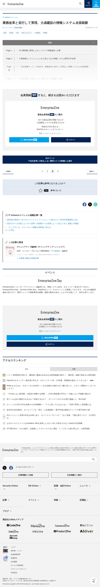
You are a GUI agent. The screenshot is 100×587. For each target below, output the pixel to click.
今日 (26, 369)
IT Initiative (55, 251)
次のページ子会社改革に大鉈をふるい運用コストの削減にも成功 (50, 159)
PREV (7, 171)
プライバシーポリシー (18, 569)
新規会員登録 (28, 139)
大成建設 (37, 33)
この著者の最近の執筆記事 (28, 258)
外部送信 (14, 573)
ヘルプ (13, 547)
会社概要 (14, 562)
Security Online (10, 487)
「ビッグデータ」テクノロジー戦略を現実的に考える (29, 227)
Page (9, 50)
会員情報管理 (15, 554)
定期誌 (84, 500)
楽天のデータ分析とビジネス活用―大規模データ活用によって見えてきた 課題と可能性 (43, 223)
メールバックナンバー (50, 133)
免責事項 (14, 558)
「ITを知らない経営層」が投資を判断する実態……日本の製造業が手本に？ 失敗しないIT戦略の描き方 (49, 394)
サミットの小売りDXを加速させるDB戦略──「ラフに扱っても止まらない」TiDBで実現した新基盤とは (49, 404)
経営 (5, 33)
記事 (6, 500)
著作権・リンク (16, 551)
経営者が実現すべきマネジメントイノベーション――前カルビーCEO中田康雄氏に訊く (43, 220)
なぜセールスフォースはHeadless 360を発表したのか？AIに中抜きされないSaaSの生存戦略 (44, 423)
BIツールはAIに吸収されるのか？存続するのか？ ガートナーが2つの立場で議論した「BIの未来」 (47, 399)
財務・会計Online (62, 487)
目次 (71, 42)
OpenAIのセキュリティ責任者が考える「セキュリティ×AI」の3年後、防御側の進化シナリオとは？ (47, 380)
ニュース (85, 486)
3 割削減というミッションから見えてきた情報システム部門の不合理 (47, 59)
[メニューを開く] (4, 4)
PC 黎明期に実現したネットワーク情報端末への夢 (40, 50)
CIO (17, 33)
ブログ (7, 511)
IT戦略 (45, 33)
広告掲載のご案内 (74, 475)
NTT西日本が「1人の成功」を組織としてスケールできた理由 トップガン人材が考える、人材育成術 (48, 429)
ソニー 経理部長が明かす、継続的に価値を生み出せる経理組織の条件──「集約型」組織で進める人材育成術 (51, 375)
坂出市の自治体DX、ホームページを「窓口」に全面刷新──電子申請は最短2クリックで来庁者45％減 (48, 410)
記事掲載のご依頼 (25, 475)
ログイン (70, 139)
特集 (57, 500)
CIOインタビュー (27, 33)
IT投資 (11, 33)
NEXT (92, 171)
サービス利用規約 (17, 565)
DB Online (34, 486)
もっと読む (9, 230)
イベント (34, 500)
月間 (73, 369)
